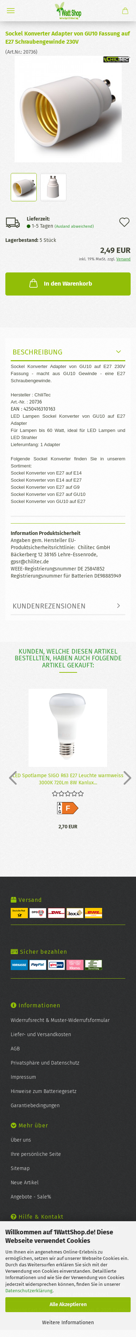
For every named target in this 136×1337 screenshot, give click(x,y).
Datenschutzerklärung (28, 1290)
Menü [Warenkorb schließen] (11, 10)
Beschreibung (37, 352)
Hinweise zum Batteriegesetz (43, 1091)
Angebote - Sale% (31, 1197)
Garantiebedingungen (35, 1106)
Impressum (23, 1077)
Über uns (21, 1140)
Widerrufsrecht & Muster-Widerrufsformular (60, 1020)
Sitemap (20, 1168)
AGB (15, 1049)
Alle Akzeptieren (68, 1304)
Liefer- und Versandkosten (41, 1035)
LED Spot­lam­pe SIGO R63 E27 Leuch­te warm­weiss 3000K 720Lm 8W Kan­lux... (68, 779)
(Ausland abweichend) (74, 226)
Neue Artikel (25, 1183)
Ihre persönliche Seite (36, 1154)
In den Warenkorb (60, 283)
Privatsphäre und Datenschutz (45, 1063)
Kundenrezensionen (49, 606)
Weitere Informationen (68, 1323)
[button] (10, 777)
